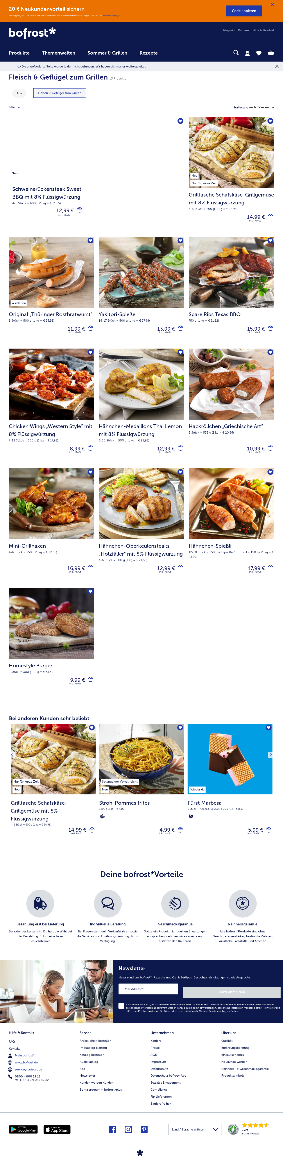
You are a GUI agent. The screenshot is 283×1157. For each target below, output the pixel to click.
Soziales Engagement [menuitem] (165, 1089)
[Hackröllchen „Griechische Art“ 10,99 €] (231, 413)
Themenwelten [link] (58, 53)
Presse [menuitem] (155, 1054)
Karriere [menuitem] (243, 30)
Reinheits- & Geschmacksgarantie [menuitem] (245, 1075)
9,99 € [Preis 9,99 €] (74, 689)
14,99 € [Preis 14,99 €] (253, 218)
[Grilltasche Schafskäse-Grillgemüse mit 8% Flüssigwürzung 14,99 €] (231, 178)
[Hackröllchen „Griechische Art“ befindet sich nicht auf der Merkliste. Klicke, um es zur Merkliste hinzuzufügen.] (269, 357)
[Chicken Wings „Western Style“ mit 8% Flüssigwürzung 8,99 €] (51, 413)
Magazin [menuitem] (229, 30)
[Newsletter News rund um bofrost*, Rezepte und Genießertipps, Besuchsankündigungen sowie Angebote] (198, 1001)
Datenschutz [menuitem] (159, 1075)
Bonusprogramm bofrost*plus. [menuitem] (101, 1096)
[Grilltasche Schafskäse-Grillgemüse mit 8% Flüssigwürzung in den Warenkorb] (269, 218)
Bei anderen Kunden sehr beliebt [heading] (49, 728)
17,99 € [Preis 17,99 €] (253, 575)
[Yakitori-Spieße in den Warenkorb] (179, 332)
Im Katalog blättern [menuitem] (93, 1054)
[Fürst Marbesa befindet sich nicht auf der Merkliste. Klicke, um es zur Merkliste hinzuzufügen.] (267, 738)
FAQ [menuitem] (12, 1047)
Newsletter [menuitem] (87, 1082)
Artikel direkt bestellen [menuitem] (95, 1047)
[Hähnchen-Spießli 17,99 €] (231, 535)
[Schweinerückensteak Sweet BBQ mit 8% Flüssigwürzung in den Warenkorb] (78, 211)
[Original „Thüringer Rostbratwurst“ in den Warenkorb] (89, 332)
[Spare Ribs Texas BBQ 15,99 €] (231, 296)
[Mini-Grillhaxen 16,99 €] (51, 535)
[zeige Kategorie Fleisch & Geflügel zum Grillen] (60, 93)
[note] (53, 822)
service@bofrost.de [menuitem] (25, 1075)
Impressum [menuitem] (158, 1068)
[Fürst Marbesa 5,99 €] (230, 797)
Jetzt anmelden (262, 1000)
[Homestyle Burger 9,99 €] (51, 652)
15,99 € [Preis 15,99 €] (253, 332)
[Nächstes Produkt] (269, 797)
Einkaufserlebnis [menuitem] (232, 1061)
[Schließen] (272, 4)
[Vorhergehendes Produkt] (13, 797)
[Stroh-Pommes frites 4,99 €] (141, 797)
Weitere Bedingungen (111, 15)
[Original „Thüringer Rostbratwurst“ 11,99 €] (51, 296)
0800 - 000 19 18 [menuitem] (25, 1082)
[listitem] (26, 791)
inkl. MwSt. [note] (77, 845)
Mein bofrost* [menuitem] (21, 1061)
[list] (141, 928)
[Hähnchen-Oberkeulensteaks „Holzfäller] (179, 575)
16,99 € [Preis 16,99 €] (73, 575)
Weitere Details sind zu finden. (219, 1019)
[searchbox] (173, 52)
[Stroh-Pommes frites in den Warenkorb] (178, 840)
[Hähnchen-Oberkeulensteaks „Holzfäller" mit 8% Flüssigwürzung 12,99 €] (141, 535)
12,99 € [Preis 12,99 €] (62, 211)
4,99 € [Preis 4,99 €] (163, 841)
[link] (48, 33)
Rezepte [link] (149, 53)
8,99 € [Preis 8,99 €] (74, 453)
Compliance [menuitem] (159, 1096)
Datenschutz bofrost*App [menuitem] (168, 1082)
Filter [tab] (17, 107)
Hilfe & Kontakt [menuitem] (263, 30)
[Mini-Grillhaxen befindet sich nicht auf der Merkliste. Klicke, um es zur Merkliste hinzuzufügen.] (89, 479)
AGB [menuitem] (153, 1061)
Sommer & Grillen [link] (107, 53)
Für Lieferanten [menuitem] (161, 1103)
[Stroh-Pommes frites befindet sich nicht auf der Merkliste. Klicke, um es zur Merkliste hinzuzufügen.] (179, 738)
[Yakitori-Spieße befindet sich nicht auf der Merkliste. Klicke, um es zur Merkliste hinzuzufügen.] (179, 243)
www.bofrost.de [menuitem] (23, 1068)
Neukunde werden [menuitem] (234, 1068)
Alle (19, 93)
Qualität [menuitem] (227, 1047)
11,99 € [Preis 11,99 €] (73, 332)
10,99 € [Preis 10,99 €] (253, 453)
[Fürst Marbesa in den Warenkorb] (267, 840)
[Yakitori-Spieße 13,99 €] (141, 296)
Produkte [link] (19, 53)
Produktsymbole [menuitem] (233, 1082)
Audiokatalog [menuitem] (89, 1068)
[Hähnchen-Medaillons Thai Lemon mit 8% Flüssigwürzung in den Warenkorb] (179, 453)
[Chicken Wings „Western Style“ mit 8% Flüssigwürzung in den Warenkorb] (89, 453)
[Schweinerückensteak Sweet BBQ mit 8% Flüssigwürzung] (96, 178)
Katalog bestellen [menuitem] (92, 1061)
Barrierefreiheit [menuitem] (160, 1110)
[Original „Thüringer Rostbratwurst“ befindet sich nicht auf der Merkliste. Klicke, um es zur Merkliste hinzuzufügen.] (89, 243)
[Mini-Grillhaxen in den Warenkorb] (89, 575)
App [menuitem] (82, 1075)
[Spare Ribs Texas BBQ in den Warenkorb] (269, 332)
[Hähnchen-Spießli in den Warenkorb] (269, 575)
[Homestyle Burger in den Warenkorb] (89, 689)
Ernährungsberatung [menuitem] (235, 1054)
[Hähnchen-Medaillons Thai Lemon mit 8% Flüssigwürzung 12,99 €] (141, 413)
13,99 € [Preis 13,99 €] (163, 332)
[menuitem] (19, 55)
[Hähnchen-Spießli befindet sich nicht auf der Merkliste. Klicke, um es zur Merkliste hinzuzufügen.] (269, 479)
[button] (244, 10)
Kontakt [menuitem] (14, 1054)
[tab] (247, 53)
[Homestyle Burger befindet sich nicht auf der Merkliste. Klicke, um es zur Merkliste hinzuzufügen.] (89, 600)
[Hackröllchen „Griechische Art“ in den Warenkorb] (269, 453)
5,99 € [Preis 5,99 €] (252, 841)
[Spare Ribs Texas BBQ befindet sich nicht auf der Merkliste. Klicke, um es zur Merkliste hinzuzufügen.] (269, 243)
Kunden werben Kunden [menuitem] (96, 1089)
